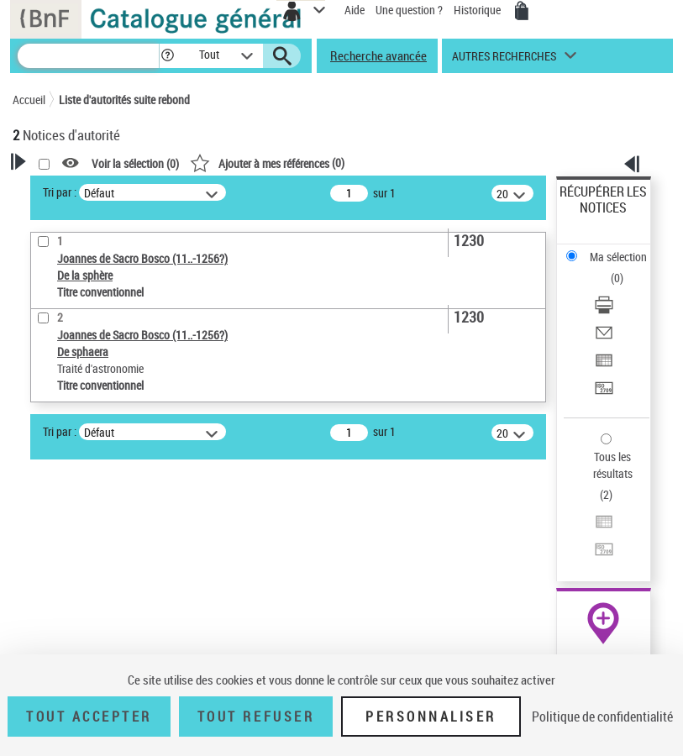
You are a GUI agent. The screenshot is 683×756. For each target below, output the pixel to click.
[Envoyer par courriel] (604, 338)
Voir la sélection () (135, 163)
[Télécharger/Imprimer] (604, 310)
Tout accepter (89, 716)
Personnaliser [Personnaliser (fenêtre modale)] (430, 716)
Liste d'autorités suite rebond (124, 100)
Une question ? (409, 10)
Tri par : (59, 192)
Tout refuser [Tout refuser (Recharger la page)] (255, 716)
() (267, 163)
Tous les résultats (613, 465)
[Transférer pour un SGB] (604, 394)
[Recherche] (88, 56)
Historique (478, 10)
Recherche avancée (378, 55)
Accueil (29, 100)
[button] (168, 56)
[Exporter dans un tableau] (604, 366)
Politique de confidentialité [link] (602, 716)
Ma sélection (618, 257)
